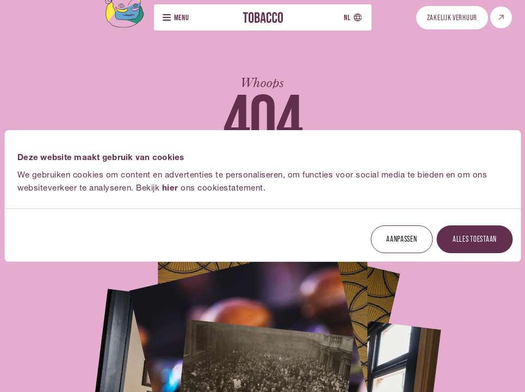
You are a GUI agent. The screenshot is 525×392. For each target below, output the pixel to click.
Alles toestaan (475, 238)
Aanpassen (401, 238)
